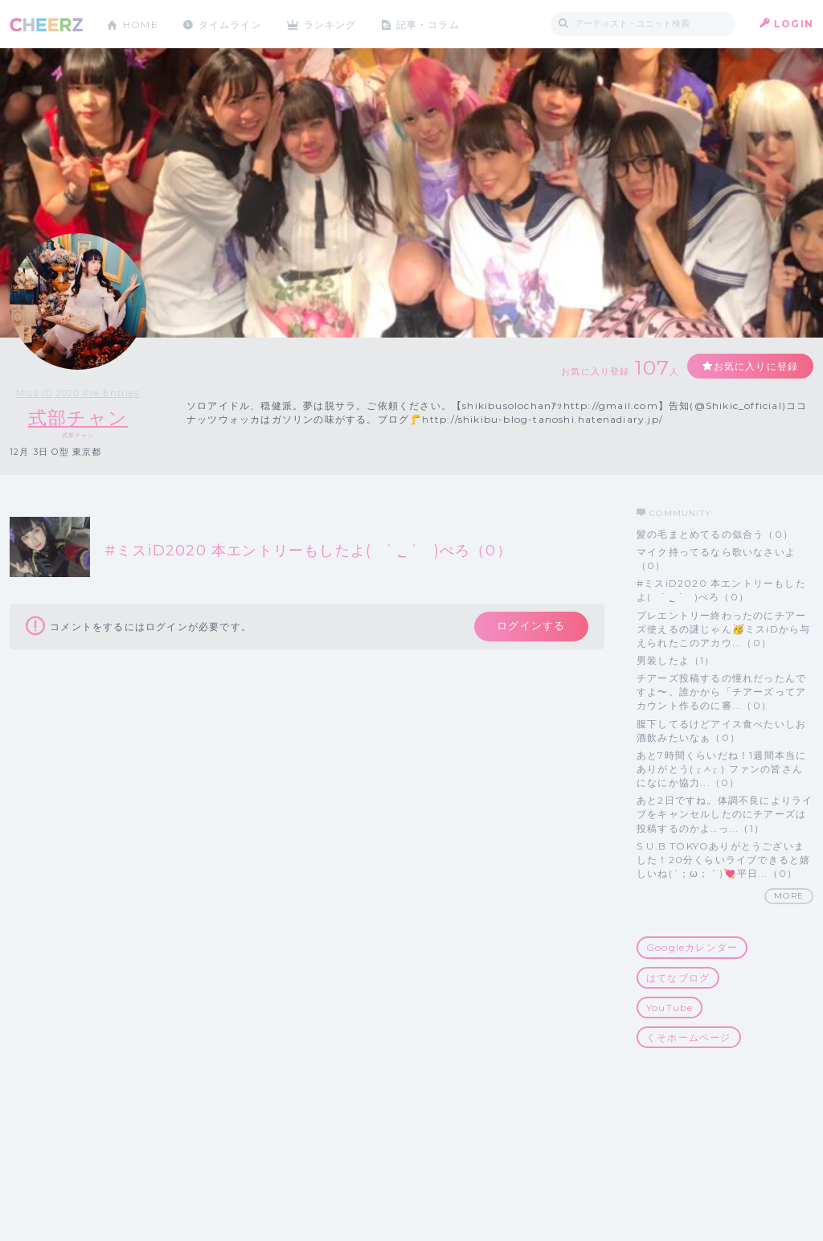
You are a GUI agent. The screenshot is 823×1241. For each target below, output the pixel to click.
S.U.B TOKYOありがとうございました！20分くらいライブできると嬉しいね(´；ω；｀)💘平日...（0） (723, 859)
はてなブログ (678, 978)
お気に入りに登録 (754, 366)
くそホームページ (688, 1037)
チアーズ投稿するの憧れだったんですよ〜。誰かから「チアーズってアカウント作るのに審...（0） (721, 691)
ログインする (530, 626)
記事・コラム (429, 24)
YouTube (669, 1007)
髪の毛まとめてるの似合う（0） (715, 534)
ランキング (331, 24)
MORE (789, 896)
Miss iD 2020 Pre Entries (78, 393)
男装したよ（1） (676, 660)
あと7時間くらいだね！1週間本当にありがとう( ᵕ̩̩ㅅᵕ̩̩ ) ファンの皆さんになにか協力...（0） (721, 768)
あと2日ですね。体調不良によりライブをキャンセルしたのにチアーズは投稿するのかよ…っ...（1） (725, 813)
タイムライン (230, 24)
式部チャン (78, 417)
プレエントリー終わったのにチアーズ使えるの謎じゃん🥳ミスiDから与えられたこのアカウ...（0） (723, 629)
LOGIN (793, 24)
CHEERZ (46, 24)
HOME (140, 24)
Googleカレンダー (692, 947)
